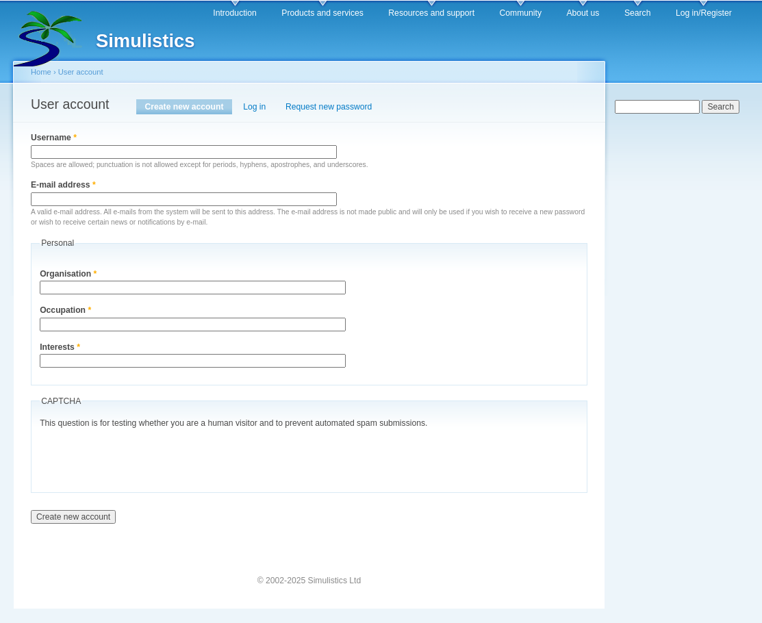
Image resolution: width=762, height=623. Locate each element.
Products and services (322, 13)
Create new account (188, 107)
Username (54, 137)
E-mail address (63, 185)
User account (80, 72)
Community (521, 13)
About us (582, 13)
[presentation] (144, 457)
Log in (254, 107)
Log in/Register (704, 13)
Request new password (328, 107)
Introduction (235, 13)
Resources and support (431, 13)
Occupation (65, 310)
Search (637, 13)
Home (41, 72)
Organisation (68, 274)
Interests (60, 347)
